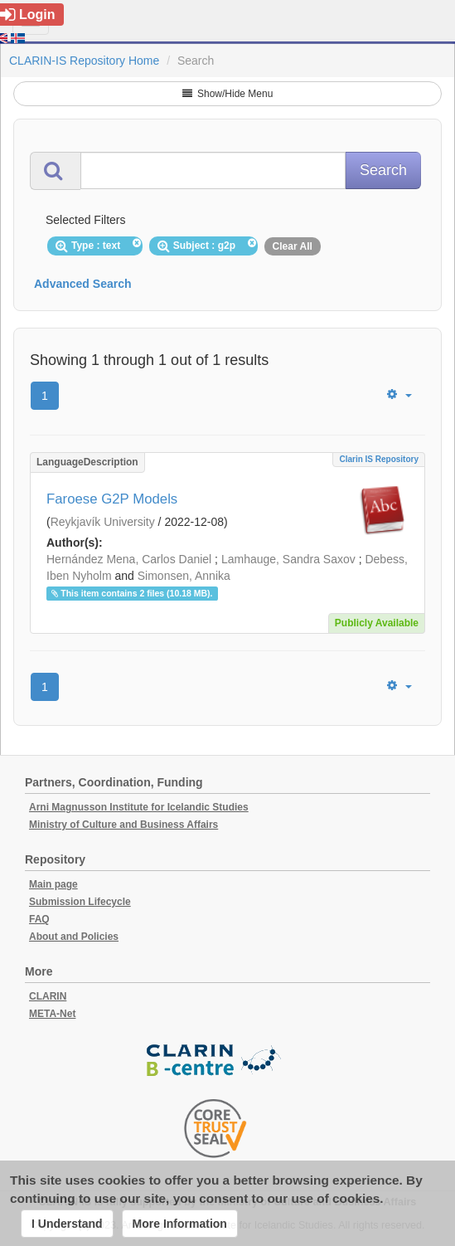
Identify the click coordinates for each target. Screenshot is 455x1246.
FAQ (39, 919)
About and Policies (74, 936)
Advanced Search (83, 283)
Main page (53, 884)
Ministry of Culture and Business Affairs (123, 824)
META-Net (52, 1014)
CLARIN (47, 996)
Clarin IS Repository (379, 459)
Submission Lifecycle (80, 902)
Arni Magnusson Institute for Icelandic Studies (139, 807)
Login (28, 14)
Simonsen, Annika (184, 575)
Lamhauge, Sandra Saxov (288, 559)
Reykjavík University (103, 521)
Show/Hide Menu (227, 94)
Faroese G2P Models (111, 499)
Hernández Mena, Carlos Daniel (128, 559)
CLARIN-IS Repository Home (84, 60)
